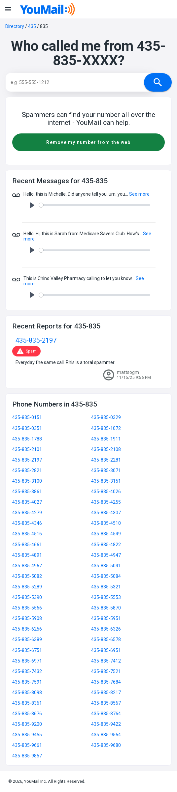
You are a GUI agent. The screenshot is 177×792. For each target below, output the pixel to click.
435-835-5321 (106, 586)
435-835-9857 (27, 755)
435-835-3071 (106, 470)
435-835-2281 (106, 460)
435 (32, 26)
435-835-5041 (106, 565)
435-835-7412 (106, 661)
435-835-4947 (106, 555)
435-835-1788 (27, 438)
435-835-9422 (106, 724)
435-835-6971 (27, 661)
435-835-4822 (106, 544)
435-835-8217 (106, 692)
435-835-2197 (36, 340)
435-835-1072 (106, 428)
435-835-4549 (106, 533)
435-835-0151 (27, 417)
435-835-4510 (106, 523)
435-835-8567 (106, 703)
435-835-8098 (27, 692)
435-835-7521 (106, 671)
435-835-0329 (106, 417)
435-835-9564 (106, 734)
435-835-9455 (27, 734)
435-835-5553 (106, 597)
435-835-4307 (106, 512)
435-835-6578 (106, 639)
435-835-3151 (106, 481)
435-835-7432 (27, 671)
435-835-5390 (27, 597)
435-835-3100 (27, 481)
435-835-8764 (106, 713)
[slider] (94, 205)
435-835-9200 (27, 724)
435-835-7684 (106, 682)
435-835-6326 (106, 629)
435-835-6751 (27, 650)
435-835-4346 (27, 523)
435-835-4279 (27, 512)
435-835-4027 (27, 502)
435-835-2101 (27, 449)
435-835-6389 (27, 639)
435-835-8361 (27, 703)
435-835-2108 (106, 449)
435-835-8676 (27, 713)
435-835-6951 (106, 650)
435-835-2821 (27, 470)
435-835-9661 (27, 745)
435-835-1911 (106, 438)
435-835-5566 (27, 607)
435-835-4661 (27, 544)
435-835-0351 (27, 428)
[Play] (32, 205)
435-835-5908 (27, 618)
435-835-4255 (106, 502)
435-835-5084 (106, 576)
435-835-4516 (27, 533)
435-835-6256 (27, 629)
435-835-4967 (27, 565)
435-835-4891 (27, 555)
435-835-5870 (106, 607)
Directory (14, 26)
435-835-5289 (27, 586)
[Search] (81, 82)
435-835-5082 (27, 576)
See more (139, 194)
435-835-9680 (106, 745)
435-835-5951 (106, 618)
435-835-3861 (27, 491)
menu (8, 9)
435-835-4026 (106, 491)
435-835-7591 (27, 682)
